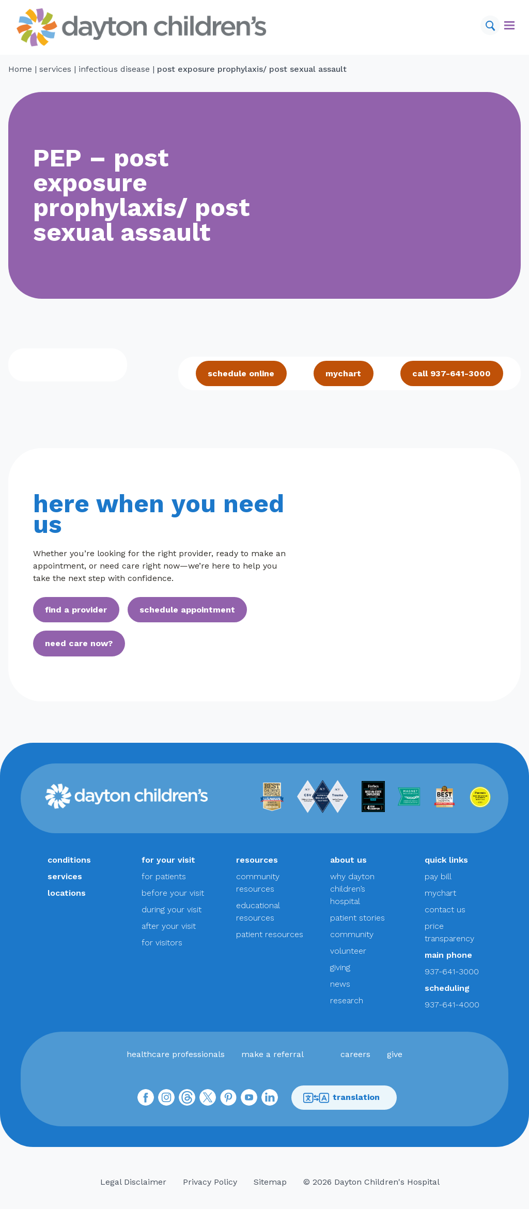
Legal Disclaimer (133, 1182)
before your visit (173, 893)
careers (355, 1054)
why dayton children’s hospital (352, 888)
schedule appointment (187, 610)
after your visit (169, 926)
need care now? (79, 643)
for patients (164, 876)
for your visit (168, 860)
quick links (446, 860)
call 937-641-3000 (451, 373)
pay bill (438, 876)
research (346, 1000)
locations (67, 893)
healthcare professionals (176, 1054)
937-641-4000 (452, 1004)
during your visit (171, 909)
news (340, 984)
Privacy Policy (210, 1182)
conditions (69, 860)
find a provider (76, 610)
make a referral (272, 1054)
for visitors (162, 942)
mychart (343, 373)
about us (348, 860)
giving (340, 967)
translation (341, 1097)
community (352, 934)
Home (20, 69)
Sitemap (270, 1182)
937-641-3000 (452, 971)
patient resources (269, 934)
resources (257, 860)
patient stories (357, 918)
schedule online (241, 373)
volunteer (348, 951)
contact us (445, 909)
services (55, 69)
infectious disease (114, 69)
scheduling (447, 988)
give (394, 1054)
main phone (448, 955)
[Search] (490, 25)
